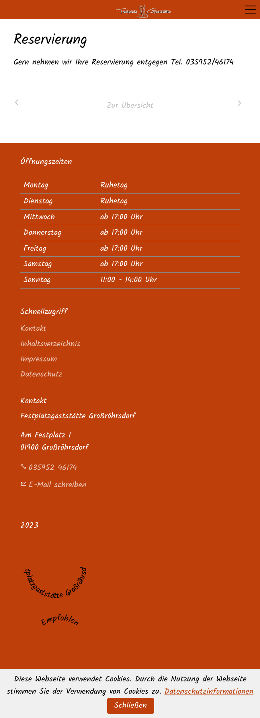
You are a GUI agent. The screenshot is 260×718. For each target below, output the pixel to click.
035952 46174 (53, 467)
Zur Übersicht (130, 106)
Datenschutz (41, 374)
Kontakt (33, 328)
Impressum (38, 359)
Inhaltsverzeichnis (50, 344)
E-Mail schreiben (57, 485)
